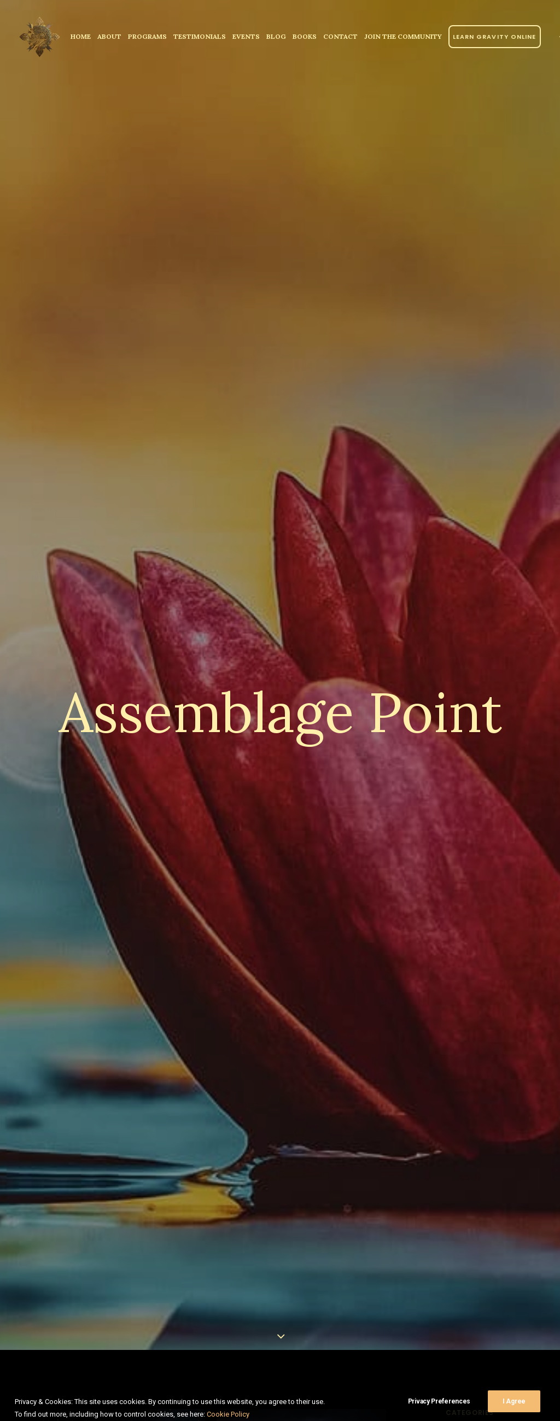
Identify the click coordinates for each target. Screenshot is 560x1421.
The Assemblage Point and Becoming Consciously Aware (117, 1305)
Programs (147, 36)
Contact (340, 36)
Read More (277, 1378)
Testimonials (199, 36)
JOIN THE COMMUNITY (403, 36)
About (109, 36)
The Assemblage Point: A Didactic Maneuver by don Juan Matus (288, 1313)
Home (81, 36)
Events (246, 36)
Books (305, 36)
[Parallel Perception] (40, 37)
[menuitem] (80, 36)
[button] (122, 1189)
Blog (276, 36)
